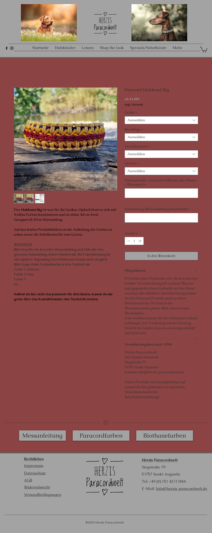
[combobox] (161, 120)
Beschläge (134, 129)
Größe (131, 112)
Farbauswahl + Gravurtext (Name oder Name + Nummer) (161, 182)
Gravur (132, 163)
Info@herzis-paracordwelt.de (181, 488)
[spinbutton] (134, 241)
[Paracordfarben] (101, 435)
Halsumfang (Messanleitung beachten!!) (157, 209)
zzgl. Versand (134, 104)
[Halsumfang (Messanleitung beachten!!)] (161, 218)
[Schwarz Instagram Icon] (12, 48)
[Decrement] (128, 241)
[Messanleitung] (42, 435)
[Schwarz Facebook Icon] (7, 48)
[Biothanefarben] (164, 435)
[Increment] (140, 241)
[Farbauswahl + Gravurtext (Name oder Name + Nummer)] (161, 193)
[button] (203, 49)
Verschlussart (137, 146)
